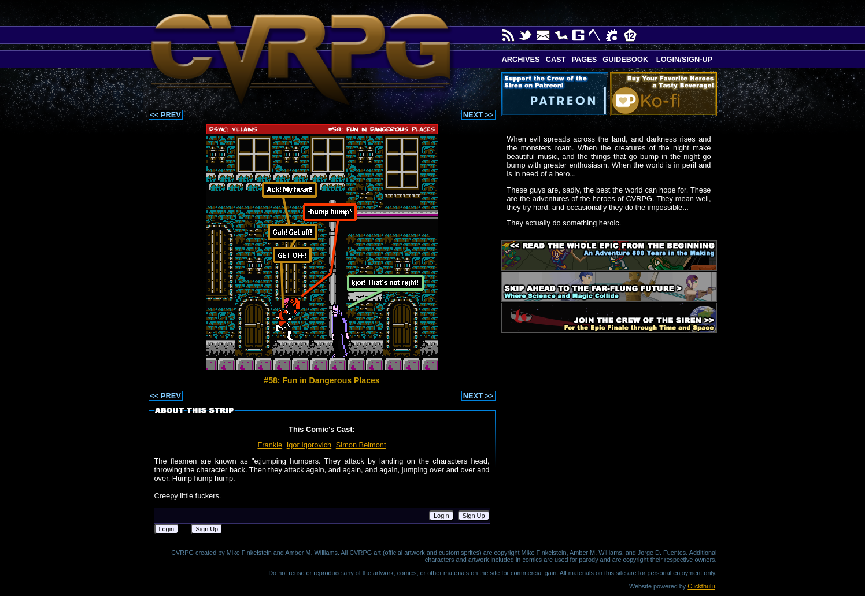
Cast (556, 59)
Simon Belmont (361, 444)
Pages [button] (584, 59)
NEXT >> (478, 114)
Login (441, 515)
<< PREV (165, 114)
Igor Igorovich (309, 444)
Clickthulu (701, 586)
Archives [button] (521, 59)
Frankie (269, 444)
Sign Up (474, 515)
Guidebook (625, 59)
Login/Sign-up (683, 59)
